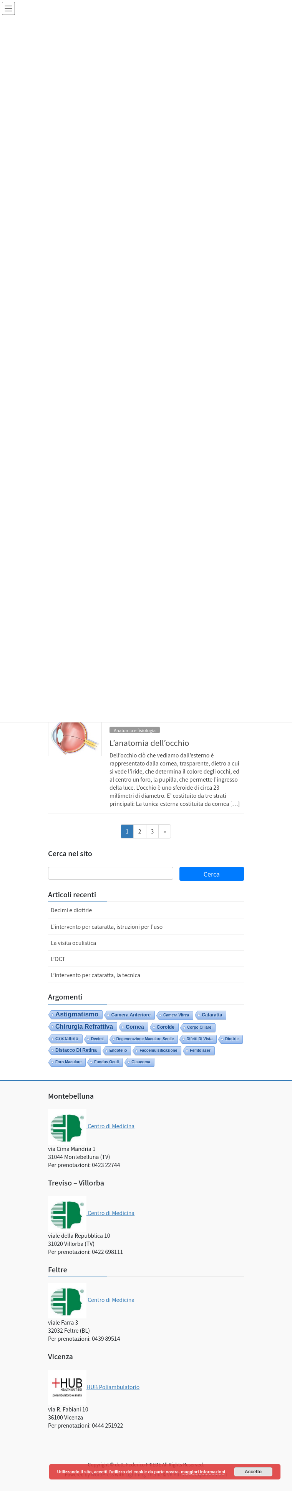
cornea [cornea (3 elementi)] (135, 1027)
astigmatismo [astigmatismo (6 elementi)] (76, 1014)
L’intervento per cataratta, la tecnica (95, 975)
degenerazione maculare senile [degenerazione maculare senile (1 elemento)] (145, 1039)
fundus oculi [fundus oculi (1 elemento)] (106, 1062)
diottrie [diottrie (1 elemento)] (232, 1039)
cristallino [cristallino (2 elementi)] (66, 1038)
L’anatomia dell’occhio (149, 742)
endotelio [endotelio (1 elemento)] (118, 1050)
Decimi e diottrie (71, 910)
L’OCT (58, 959)
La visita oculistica (73, 942)
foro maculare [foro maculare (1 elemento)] (68, 1062)
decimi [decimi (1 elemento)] (97, 1039)
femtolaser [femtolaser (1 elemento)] (200, 1050)
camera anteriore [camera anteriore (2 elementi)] (131, 1015)
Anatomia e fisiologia (135, 730)
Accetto (253, 1471)
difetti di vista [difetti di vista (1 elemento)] (199, 1039)
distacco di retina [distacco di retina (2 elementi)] (76, 1050)
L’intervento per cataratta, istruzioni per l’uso (107, 926)
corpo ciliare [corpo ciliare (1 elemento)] (199, 1027)
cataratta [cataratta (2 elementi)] (212, 1015)
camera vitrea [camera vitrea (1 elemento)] (176, 1015)
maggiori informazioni (203, 1471)
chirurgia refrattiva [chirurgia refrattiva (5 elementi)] (84, 1026)
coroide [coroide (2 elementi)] (165, 1027)
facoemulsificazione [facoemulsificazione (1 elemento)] (158, 1050)
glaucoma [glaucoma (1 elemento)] (140, 1062)
